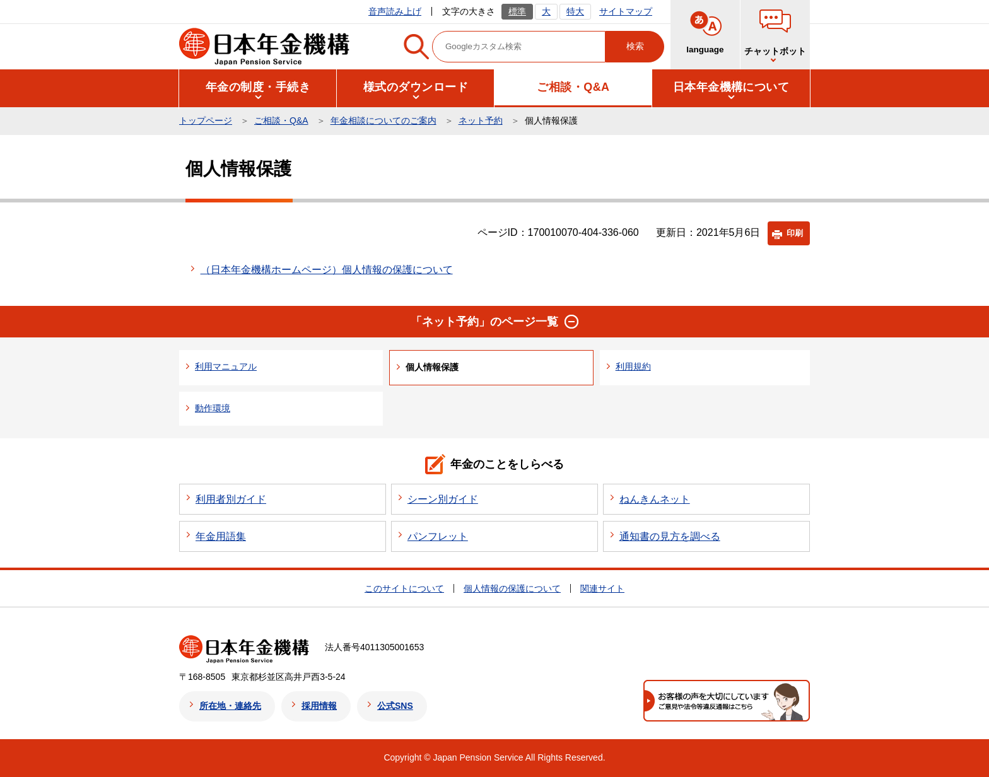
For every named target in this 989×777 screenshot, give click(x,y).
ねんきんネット (654, 499)
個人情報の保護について (512, 588)
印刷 (795, 233)
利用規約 (633, 366)
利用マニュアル (226, 366)
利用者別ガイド (231, 499)
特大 (575, 11)
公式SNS (395, 706)
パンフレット (437, 536)
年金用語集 (221, 536)
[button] (258, 87)
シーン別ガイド (442, 499)
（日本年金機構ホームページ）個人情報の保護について (327, 269)
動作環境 (212, 408)
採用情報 (319, 706)
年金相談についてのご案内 (383, 120)
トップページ (205, 120)
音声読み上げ (394, 11)
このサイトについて (404, 588)
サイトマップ (625, 11)
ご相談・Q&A (281, 120)
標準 (517, 11)
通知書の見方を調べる (669, 536)
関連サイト (602, 588)
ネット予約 (481, 120)
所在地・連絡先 (230, 706)
